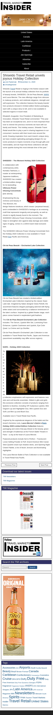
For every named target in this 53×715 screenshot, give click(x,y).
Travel (12, 89)
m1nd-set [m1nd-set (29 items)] (39, 690)
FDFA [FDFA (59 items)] (38, 682)
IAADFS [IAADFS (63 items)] (29, 686)
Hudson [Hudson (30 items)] (22, 686)
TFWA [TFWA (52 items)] (22, 698)
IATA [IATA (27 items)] (34, 686)
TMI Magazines (9, 481)
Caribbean (26, 46)
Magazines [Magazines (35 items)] (6, 694)
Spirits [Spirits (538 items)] (14, 697)
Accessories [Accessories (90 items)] (9, 667)
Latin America (26, 41)
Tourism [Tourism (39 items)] (29, 698)
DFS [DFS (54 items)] (18, 679)
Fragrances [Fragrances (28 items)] (15, 686)
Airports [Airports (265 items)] (24, 667)
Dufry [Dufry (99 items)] (24, 679)
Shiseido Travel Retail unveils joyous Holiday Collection (24, 76)
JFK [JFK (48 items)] (11, 690)
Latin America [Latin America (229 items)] (22, 689)
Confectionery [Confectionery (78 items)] (24, 675)
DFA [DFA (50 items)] (14, 679)
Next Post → (45, 465)
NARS (46, 95)
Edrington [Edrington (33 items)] (32, 682)
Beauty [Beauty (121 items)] (7, 671)
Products (26, 50)
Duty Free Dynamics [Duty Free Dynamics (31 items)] (22, 682)
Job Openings (26, 55)
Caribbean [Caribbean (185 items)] (9, 674)
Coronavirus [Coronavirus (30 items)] (35, 675)
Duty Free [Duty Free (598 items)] (35, 678)
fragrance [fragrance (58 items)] (7, 686)
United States (26, 32)
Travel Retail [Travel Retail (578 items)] (20, 701)
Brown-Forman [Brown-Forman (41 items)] (22, 672)
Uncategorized (10, 85)
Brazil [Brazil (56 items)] (13, 671)
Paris (44, 423)
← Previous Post (9, 465)
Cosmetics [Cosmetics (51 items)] (44, 675)
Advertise (26, 59)
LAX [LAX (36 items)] (34, 690)
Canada (26, 37)
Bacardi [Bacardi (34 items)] (44, 668)
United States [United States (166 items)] (39, 701)
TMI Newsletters (9, 477)
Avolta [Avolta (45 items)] (38, 668)
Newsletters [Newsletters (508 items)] (25, 693)
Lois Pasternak (11, 82)
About (26, 68)
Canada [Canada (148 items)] (34, 671)
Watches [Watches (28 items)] (5, 705)
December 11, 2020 (27, 82)
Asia (9, 237)
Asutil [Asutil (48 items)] (33, 668)
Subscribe (26, 64)
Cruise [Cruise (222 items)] (7, 678)
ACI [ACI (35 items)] (17, 668)
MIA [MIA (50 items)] (12, 694)
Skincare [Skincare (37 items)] (38, 694)
